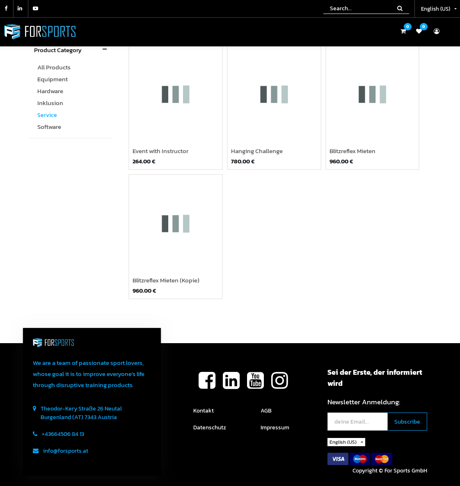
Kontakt (203, 410)
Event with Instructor (160, 151)
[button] (407, 422)
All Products (54, 67)
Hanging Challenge (257, 151)
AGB (266, 410)
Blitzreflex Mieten (352, 151)
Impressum (275, 427)
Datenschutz (209, 427)
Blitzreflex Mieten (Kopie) (166, 280)
